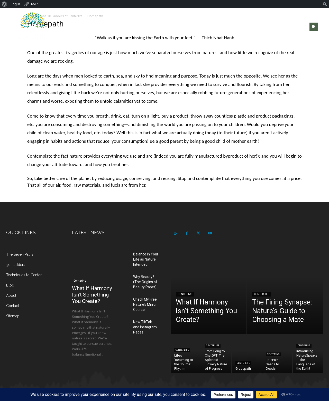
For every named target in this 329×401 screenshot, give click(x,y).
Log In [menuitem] (15, 4)
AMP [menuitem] (31, 4)
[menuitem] (4, 4)
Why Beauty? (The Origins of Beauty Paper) (145, 282)
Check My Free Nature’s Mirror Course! (145, 304)
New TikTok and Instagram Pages (145, 327)
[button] (313, 27)
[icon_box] (33, 256)
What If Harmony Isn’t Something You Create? (92, 294)
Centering (80, 280)
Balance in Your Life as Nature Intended (145, 259)
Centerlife (261, 294)
